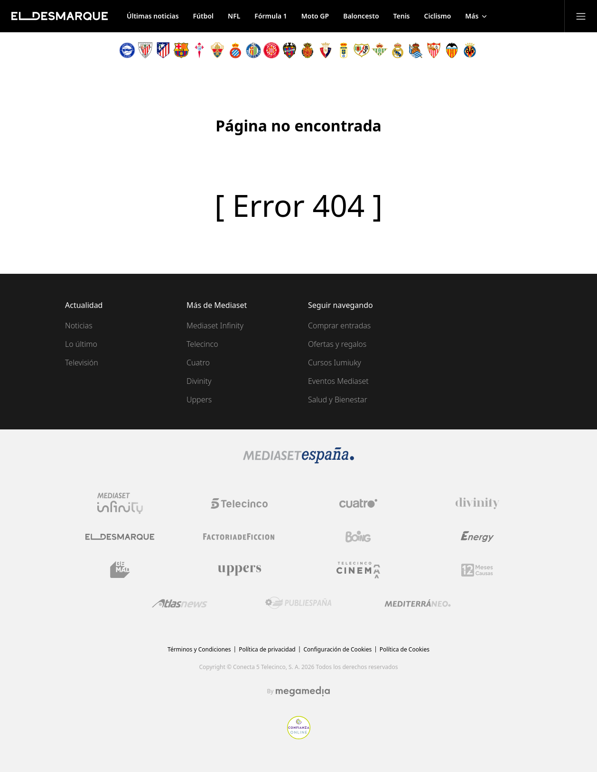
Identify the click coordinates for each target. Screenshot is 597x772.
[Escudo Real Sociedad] (416, 50)
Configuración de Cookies (337, 649)
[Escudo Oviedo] (344, 50)
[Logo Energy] (477, 537)
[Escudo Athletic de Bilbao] (145, 50)
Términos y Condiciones (199, 649)
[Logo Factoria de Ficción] (239, 537)
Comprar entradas (339, 325)
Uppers (199, 399)
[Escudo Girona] (271, 50)
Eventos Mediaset (338, 381)
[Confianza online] (298, 736)
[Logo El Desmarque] (119, 537)
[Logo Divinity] (477, 503)
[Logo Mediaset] (298, 461)
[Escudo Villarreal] (470, 50)
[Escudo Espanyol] (235, 50)
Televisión (81, 362)
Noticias (79, 325)
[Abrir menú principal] (581, 16)
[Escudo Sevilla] (434, 50)
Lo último (81, 344)
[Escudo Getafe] (253, 50)
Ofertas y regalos (337, 344)
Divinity (199, 381)
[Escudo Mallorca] (307, 50)
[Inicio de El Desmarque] (59, 16)
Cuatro (198, 362)
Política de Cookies (404, 649)
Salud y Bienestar (337, 399)
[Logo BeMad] (120, 570)
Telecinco (202, 344)
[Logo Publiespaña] (298, 603)
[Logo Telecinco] (239, 503)
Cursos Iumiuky (334, 362)
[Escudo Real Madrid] (398, 50)
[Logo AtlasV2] (179, 603)
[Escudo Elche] (217, 50)
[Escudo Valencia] (452, 50)
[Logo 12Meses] (477, 570)
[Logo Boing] (358, 537)
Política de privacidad (267, 649)
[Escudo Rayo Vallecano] (362, 50)
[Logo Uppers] (239, 570)
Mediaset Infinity (215, 325)
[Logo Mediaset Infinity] (120, 503)
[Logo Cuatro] (358, 503)
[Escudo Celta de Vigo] (199, 50)
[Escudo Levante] (289, 50)
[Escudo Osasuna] (325, 50)
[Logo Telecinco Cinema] (358, 570)
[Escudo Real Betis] (380, 50)
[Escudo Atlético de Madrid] (163, 50)
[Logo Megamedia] (303, 691)
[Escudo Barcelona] (181, 50)
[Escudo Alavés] (127, 50)
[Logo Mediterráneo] (417, 603)
